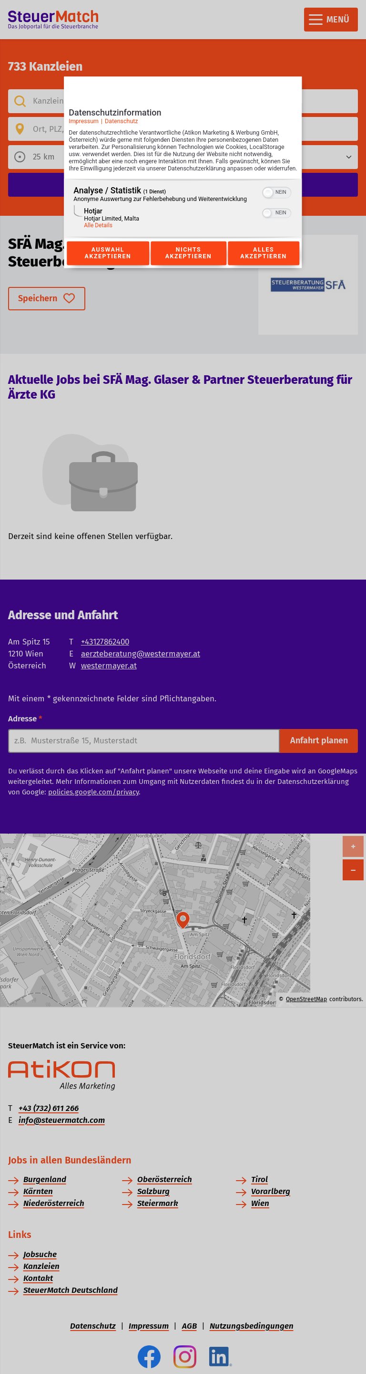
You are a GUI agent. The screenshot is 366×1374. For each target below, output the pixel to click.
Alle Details (98, 236)
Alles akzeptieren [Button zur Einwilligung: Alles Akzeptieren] (263, 263)
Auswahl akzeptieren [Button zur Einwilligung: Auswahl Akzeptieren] (107, 263)
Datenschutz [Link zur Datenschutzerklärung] (121, 124)
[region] (183, 219)
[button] (268, 203)
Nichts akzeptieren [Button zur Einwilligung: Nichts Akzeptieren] (188, 263)
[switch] (277, 202)
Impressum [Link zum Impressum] (84, 124)
